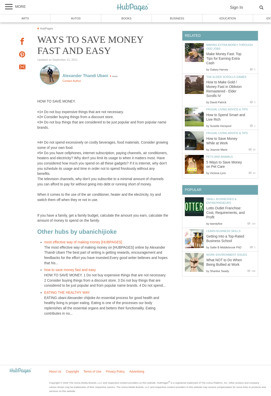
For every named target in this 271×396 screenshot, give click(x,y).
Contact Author (71, 80)
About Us (55, 371)
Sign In (236, 7)
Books (126, 18)
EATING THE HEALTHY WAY (67, 292)
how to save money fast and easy (70, 270)
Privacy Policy (115, 371)
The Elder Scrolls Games (226, 76)
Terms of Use (92, 371)
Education (227, 18)
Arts (25, 18)
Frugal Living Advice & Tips (227, 109)
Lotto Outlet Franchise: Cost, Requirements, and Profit (225, 212)
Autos (76, 18)
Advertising (136, 371)
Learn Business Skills (223, 231)
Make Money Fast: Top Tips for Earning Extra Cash (223, 58)
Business (177, 18)
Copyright (72, 371)
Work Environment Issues (226, 254)
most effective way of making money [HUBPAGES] (83, 242)
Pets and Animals (219, 156)
